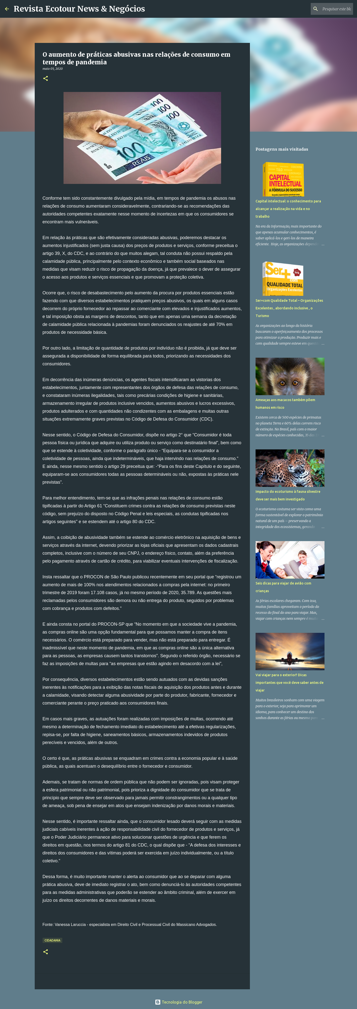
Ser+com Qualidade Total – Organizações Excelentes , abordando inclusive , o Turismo (289, 308)
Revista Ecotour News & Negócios (79, 9)
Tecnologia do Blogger (178, 1002)
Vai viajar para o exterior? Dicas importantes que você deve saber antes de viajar (290, 682)
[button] (46, 78)
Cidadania (52, 940)
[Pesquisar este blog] (327, 9)
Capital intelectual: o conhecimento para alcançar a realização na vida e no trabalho (288, 208)
